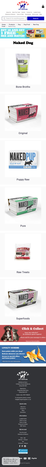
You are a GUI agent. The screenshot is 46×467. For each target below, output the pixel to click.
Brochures (23, 412)
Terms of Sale (20, 14)
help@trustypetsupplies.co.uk (23, 399)
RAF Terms (23, 426)
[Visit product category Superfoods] (23, 301)
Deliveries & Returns (10, 14)
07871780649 (26, 395)
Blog (41, 14)
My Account (35, 14)
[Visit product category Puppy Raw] (23, 162)
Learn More (13, 463)
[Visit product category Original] (23, 116)
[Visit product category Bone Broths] (23, 69)
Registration (28, 14)
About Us (8, 12)
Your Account (23, 432)
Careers (23, 12)
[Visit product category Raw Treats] (23, 255)
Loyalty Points (37, 12)
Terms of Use (23, 420)
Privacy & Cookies (23, 424)
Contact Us (29, 12)
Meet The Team (16, 12)
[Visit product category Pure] (23, 208)
